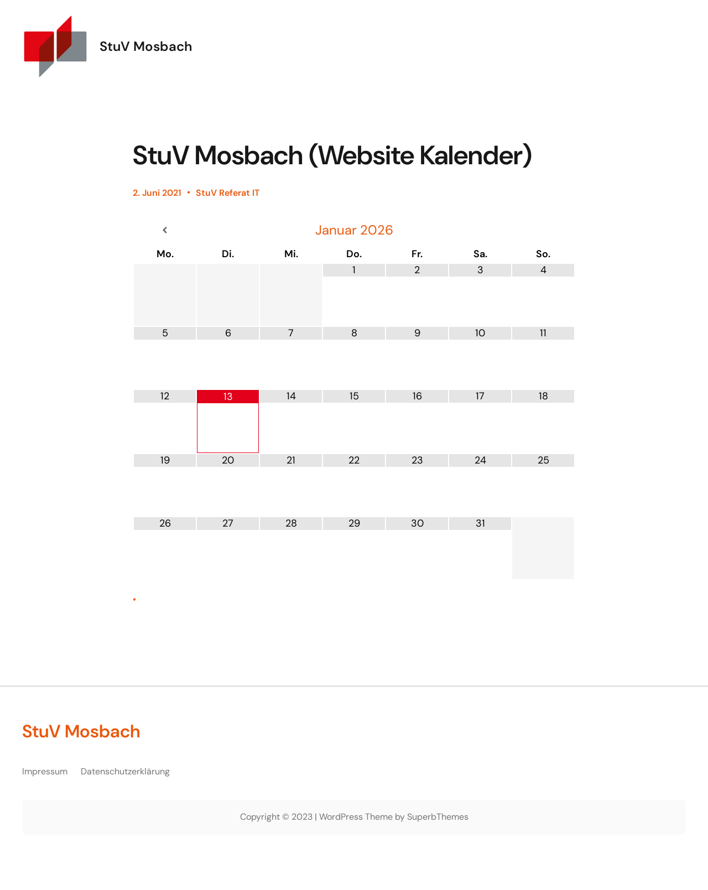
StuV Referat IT (227, 193)
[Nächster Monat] (543, 230)
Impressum (44, 771)
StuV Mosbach (146, 46)
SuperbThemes (437, 817)
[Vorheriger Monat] (165, 230)
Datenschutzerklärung (125, 771)
